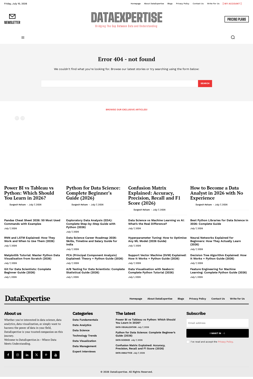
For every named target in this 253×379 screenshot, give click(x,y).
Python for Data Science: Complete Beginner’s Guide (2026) (93, 195)
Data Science (123, 342)
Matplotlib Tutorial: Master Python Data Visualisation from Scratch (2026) (32, 259)
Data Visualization (126, 329)
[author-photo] (6, 207)
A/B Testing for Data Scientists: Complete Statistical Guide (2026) (95, 273)
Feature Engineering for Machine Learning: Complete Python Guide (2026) (218, 273)
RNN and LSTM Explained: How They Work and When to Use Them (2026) (29, 241)
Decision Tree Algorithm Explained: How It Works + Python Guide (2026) (218, 259)
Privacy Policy (225, 344)
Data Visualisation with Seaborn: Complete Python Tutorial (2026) (151, 273)
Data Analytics (124, 355)
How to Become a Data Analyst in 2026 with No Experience (216, 195)
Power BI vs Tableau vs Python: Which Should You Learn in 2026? (29, 195)
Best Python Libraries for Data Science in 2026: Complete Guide (219, 224)
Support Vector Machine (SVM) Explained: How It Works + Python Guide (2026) (157, 259)
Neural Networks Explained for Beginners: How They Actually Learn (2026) (215, 243)
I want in (217, 335)
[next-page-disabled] (22, 120)
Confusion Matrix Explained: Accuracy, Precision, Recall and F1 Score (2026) (154, 197)
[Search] (204, 85)
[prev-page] (17, 120)
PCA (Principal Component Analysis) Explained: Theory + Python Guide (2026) (94, 259)
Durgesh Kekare (17, 206)
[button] (233, 37)
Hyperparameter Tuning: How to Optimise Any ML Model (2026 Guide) (157, 241)
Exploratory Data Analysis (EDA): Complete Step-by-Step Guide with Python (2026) (90, 226)
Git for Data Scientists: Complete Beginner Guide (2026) (27, 273)
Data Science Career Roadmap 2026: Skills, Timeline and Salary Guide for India (91, 243)
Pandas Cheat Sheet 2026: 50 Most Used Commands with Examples (32, 224)
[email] (217, 325)
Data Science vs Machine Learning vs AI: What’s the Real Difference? (156, 224)
